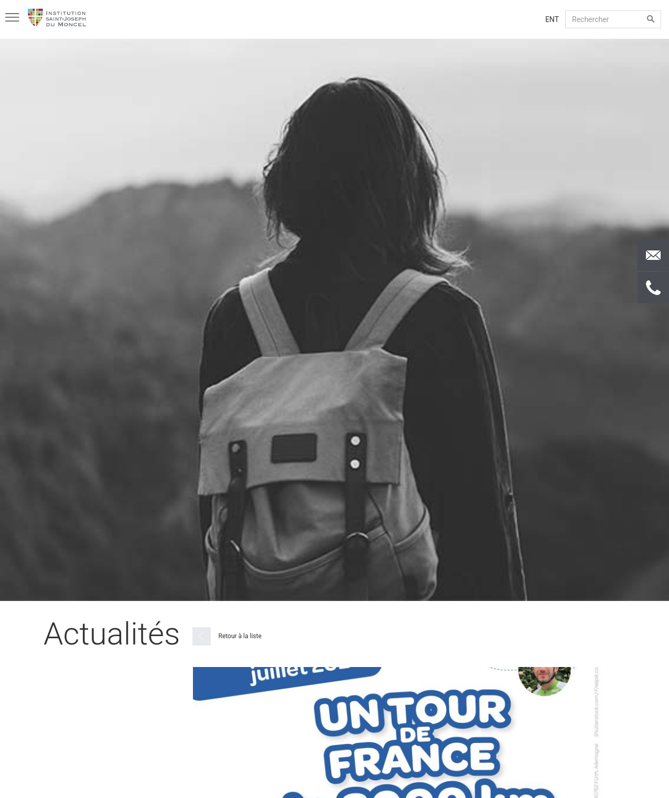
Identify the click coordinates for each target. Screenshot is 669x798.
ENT (552, 19)
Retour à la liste (227, 636)
